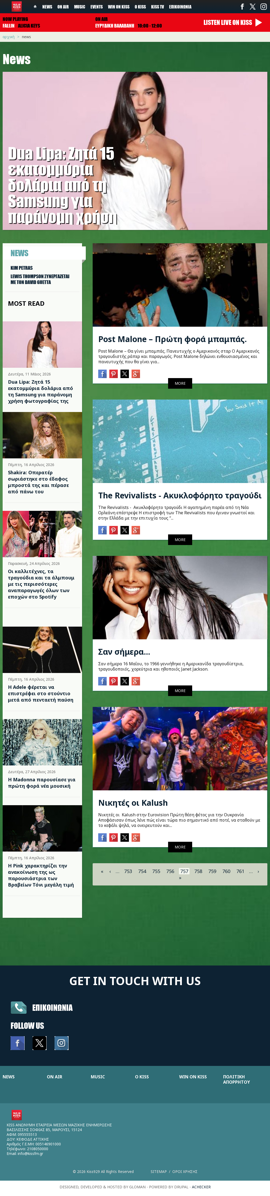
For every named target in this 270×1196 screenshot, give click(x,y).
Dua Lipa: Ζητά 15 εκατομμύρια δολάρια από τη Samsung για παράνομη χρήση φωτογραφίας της (40, 391)
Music (79, 6)
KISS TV (157, 6)
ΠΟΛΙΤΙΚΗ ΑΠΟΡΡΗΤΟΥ (236, 1079)
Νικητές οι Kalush (133, 802)
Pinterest (113, 374)
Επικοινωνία (180, 6)
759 (212, 871)
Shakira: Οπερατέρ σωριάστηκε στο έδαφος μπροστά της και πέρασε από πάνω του (38, 482)
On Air (63, 6)
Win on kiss (118, 6)
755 (156, 871)
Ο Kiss (140, 6)
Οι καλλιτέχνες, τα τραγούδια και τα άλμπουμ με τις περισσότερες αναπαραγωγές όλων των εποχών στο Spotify (41, 584)
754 (142, 871)
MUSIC (98, 1077)
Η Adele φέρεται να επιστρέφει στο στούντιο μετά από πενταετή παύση (40, 693)
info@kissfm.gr (30, 1153)
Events (97, 6)
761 (240, 871)
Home (35, 7)
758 (198, 871)
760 (226, 871)
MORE (180, 383)
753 (128, 871)
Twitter (253, 7)
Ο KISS (142, 1077)
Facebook (242, 7)
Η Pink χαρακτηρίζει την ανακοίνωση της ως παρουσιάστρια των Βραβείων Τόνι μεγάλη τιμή (41, 875)
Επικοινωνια (52, 1007)
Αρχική (9, 36)
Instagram (263, 7)
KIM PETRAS (22, 268)
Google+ (136, 374)
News (47, 6)
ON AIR (54, 1077)
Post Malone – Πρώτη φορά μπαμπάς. (172, 339)
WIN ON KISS (193, 1077)
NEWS (9, 1077)
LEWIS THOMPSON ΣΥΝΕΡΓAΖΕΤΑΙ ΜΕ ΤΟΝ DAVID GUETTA (40, 279)
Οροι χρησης (184, 1171)
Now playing (15, 19)
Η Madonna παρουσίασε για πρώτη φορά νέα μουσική (41, 782)
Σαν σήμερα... (124, 651)
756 (170, 871)
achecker (201, 1186)
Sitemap (159, 1171)
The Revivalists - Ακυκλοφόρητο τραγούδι (180, 495)
